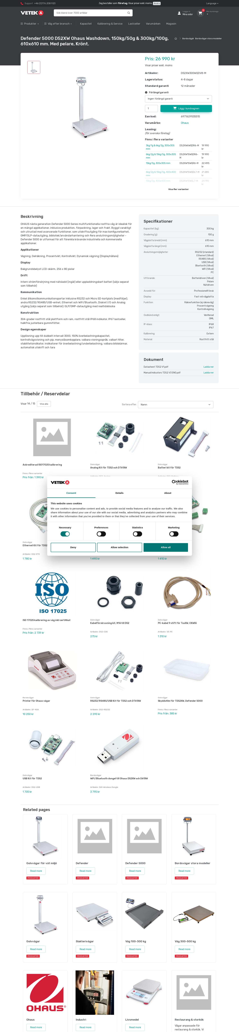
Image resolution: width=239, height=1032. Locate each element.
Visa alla (44, 404)
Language (211, 3)
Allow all (166, 547)
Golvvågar (95, 464)
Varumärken (153, 23)
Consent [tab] (71, 493)
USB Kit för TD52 (32, 766)
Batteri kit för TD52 (169, 467)
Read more (36, 855)
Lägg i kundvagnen (186, 108)
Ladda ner (209, 367)
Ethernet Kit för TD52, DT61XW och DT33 (46, 542)
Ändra (157, 3)
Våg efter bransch (57, 23)
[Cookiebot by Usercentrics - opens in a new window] (174, 482)
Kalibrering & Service (110, 23)
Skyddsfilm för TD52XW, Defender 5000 (180, 691)
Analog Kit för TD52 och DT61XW (108, 467)
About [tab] (167, 493)
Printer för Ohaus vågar (36, 691)
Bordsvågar (188, 38)
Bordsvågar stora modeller (208, 38)
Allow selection (119, 547)
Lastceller (134, 23)
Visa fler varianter (178, 189)
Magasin (171, 23)
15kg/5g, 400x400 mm (158, 181)
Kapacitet (86, 23)
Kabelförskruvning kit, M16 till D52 (109, 617)
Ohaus (185, 122)
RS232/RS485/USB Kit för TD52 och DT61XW (115, 691)
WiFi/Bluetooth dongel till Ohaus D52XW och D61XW (119, 766)
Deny (73, 547)
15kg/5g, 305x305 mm (158, 163)
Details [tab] (120, 493)
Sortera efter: (129, 404)
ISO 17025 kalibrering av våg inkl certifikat (46, 614)
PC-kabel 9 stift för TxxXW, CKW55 (177, 617)
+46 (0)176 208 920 (45, 3)
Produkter (29, 23)
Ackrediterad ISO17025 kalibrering (42, 464)
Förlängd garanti (157, 92)
